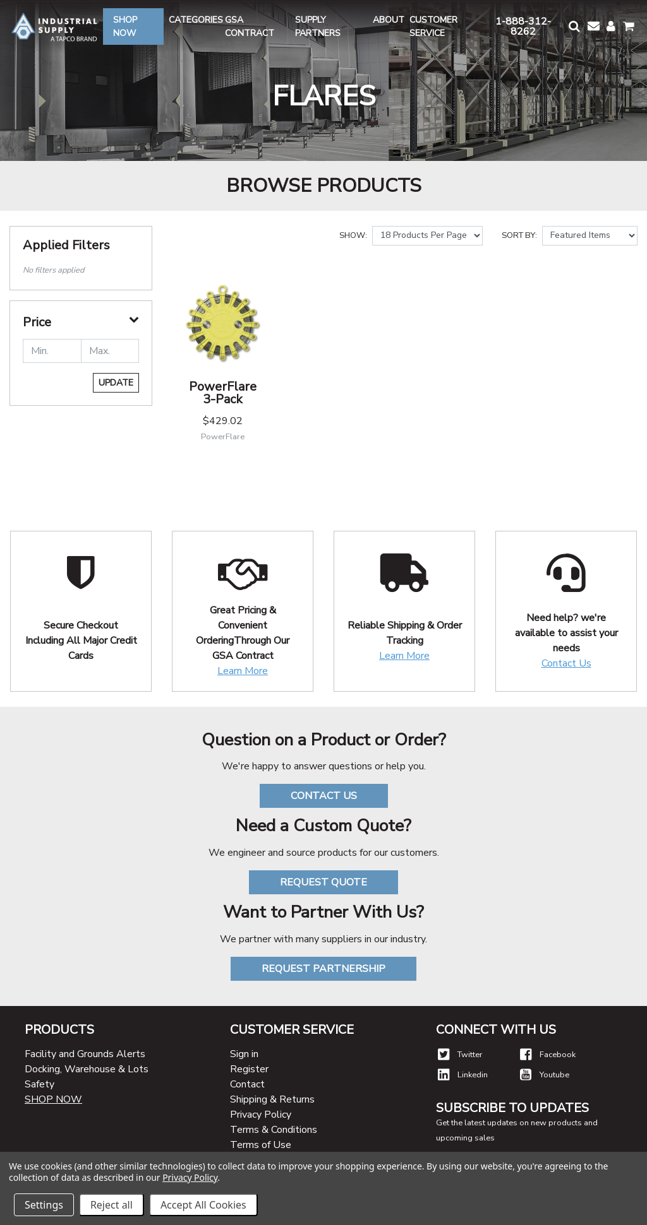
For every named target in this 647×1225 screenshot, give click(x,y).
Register (249, 1069)
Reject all (111, 1205)
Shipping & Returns (272, 1099)
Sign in (244, 1054)
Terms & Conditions (273, 1130)
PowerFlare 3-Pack (223, 393)
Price (37, 322)
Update (116, 383)
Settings (44, 1205)
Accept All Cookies (203, 1205)
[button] (573, 26)
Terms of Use (260, 1145)
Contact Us (566, 663)
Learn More (242, 671)
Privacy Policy (260, 1114)
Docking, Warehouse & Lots (86, 1069)
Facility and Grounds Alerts (85, 1054)
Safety (39, 1084)
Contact (247, 1084)
